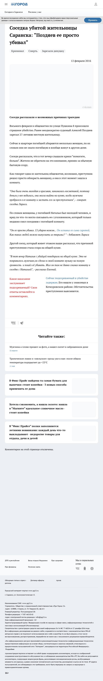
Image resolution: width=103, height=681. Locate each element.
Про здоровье (57, 560)
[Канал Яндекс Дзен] (92, 568)
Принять (92, 20)
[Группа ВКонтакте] (77, 568)
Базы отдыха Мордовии (37, 560)
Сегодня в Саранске (14, 12)
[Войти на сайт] (96, 4)
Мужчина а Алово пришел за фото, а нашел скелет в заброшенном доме (51, 349)
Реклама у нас (34, 12)
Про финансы (10, 567)
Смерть (32, 51)
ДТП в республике (12, 560)
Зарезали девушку (53, 51)
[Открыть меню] (6, 4)
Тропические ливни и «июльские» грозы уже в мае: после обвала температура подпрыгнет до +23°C (51, 362)
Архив (58, 580)
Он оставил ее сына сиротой (73, 230)
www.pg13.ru (33, 591)
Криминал (17, 51)
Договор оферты (37, 580)
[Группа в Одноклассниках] (84, 568)
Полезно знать (34, 567)
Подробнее (9, 649)
